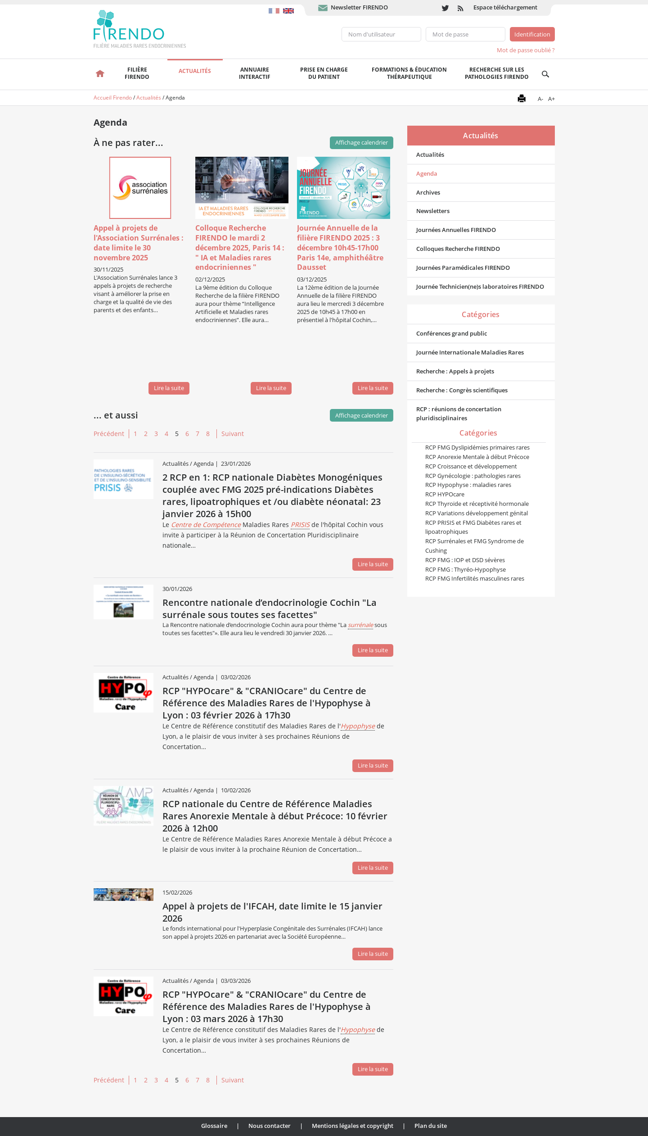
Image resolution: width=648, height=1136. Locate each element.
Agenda (426, 173)
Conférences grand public (451, 333)
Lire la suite (169, 388)
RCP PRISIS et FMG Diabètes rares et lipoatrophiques (473, 527)
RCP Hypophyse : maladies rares (468, 485)
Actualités (195, 71)
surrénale (360, 625)
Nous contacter (269, 1126)
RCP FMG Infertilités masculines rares (474, 578)
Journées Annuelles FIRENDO (456, 230)
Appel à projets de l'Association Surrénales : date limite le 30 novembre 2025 (139, 242)
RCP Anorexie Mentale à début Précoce (477, 457)
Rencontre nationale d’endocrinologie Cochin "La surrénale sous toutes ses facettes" (269, 608)
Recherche (545, 74)
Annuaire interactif (254, 73)
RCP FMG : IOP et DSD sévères (465, 560)
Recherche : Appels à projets (455, 371)
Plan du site (430, 1126)
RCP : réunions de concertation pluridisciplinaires (458, 414)
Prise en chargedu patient (324, 73)
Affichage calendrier (361, 415)
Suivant (232, 433)
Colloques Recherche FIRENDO (458, 249)
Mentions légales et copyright (352, 1126)
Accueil (101, 74)
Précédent (109, 433)
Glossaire (214, 1126)
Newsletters (433, 211)
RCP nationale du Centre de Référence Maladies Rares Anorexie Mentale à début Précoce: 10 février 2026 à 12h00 (274, 816)
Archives (428, 192)
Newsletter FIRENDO (359, 7)
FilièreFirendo (137, 73)
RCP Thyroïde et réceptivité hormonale (477, 504)
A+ (551, 99)
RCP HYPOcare (444, 494)
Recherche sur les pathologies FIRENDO (497, 73)
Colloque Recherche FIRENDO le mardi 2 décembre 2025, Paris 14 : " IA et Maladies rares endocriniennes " (239, 247)
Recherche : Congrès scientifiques (462, 390)
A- (540, 99)
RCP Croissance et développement (471, 466)
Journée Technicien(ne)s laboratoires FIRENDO (480, 286)
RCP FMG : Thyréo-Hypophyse (465, 569)
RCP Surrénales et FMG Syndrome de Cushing (474, 545)
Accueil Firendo (113, 97)
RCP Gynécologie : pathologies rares (473, 476)
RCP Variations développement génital (476, 513)
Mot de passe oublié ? (526, 50)
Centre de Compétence (206, 524)
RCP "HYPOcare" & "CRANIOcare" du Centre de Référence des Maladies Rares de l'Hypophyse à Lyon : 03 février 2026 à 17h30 (266, 703)
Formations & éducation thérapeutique (409, 73)
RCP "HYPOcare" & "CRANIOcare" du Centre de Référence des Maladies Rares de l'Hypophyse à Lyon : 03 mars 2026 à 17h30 (266, 1006)
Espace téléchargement (505, 7)
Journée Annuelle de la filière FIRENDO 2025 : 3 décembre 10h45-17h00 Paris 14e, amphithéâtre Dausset (340, 247)
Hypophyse (358, 726)
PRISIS (300, 524)
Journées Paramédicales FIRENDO (463, 268)
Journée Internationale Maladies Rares (470, 352)
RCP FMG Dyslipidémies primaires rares (477, 447)
